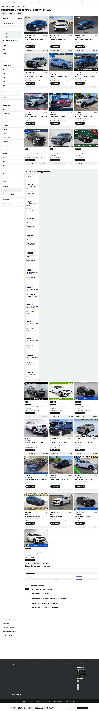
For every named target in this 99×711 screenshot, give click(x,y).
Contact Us (33, 701)
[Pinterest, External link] (78, 689)
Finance (39, 2)
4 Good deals (78, 591)
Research (32, 2)
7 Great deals (78, 588)
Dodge (19, 6)
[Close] (97, 703)
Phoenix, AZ (14, 6)
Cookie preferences (70, 708)
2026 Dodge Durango (30, 585)
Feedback (75, 701)
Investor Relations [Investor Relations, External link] (41, 701)
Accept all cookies (83, 708)
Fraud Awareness (67, 701)
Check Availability (30, 46)
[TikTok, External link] (78, 681)
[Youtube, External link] (78, 685)
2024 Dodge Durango (30, 591)
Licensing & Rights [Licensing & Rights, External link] (57, 701)
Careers (49, 701)
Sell (26, 2)
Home (2, 6)
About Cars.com (25, 701)
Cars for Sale (7, 6)
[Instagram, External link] (78, 687)
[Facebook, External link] (78, 683)
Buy (21, 2)
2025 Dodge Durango (30, 588)
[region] (49, 707)
